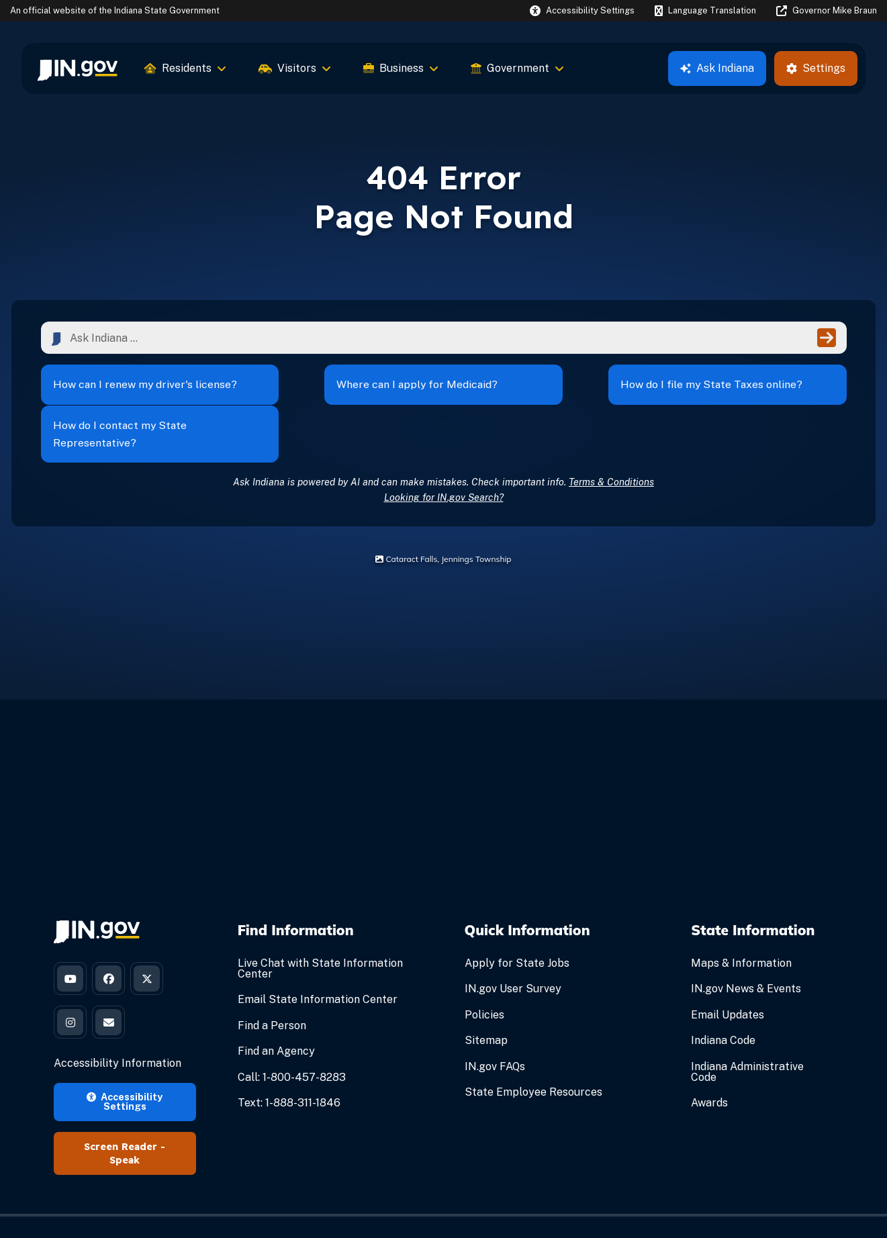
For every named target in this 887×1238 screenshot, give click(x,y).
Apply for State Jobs (517, 923)
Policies (484, 974)
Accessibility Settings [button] (124, 1062)
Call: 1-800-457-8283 (292, 1037)
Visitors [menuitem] (295, 68)
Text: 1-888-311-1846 (289, 1062)
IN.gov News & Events (746, 949)
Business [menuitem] (400, 68)
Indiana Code (723, 1000)
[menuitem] (77, 68)
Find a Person (272, 985)
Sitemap (486, 1000)
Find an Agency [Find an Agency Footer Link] (276, 1011)
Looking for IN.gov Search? (444, 457)
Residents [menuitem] (185, 68)
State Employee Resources (533, 1051)
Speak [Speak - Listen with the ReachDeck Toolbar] (124, 1122)
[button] (582, 10)
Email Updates (727, 974)
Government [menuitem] (517, 68)
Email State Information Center (318, 959)
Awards (709, 1062)
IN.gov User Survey (513, 949)
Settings (815, 68)
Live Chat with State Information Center (320, 929)
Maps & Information (741, 923)
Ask (717, 68)
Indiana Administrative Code (747, 1031)
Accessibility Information (117, 1024)
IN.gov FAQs (495, 1026)
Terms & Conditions (611, 441)
